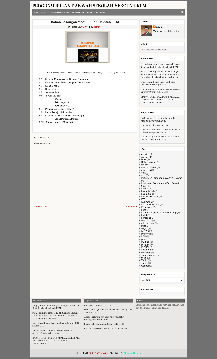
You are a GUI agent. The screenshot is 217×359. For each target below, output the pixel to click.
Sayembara (147, 249)
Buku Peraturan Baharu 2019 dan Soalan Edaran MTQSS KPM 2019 (160, 130)
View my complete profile (166, 31)
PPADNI (145, 247)
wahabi (145, 265)
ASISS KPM (146, 156)
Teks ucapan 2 (62, 106)
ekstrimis (146, 170)
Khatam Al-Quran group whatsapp (159, 212)
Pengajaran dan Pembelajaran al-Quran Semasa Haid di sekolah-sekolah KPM (160, 65)
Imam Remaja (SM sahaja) (58, 112)
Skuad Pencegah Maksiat (66, 119)
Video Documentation (60, 12)
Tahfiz (144, 260)
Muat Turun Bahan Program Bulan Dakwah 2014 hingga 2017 (158, 83)
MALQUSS (146, 220)
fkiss (143, 172)
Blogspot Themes (132, 353)
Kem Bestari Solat (150, 204)
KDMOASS (146, 201)
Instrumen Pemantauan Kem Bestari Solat (160, 184)
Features (44, 12)
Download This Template (97, 12)
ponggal (145, 244)
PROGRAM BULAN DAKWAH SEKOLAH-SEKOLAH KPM (89, 6)
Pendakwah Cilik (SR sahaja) (59, 109)
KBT (143, 199)
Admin (159, 27)
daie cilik (145, 164)
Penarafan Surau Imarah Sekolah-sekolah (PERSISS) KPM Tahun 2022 (161, 90)
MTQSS (145, 231)
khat (143, 209)
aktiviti (144, 154)
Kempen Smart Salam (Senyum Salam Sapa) (67, 82)
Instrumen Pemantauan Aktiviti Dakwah (161, 177)
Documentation (78, 12)
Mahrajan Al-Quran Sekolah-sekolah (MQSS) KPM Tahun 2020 (158, 119)
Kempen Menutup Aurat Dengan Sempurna (66, 79)
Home (36, 12)
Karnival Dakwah (149, 196)
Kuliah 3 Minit (52, 86)
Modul (58, 99)
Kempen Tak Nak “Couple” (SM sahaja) (64, 115)
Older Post (130, 206)
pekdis (144, 239)
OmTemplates (101, 353)
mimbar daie (147, 223)
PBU (143, 236)
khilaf (144, 215)
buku (144, 159)
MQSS (144, 228)
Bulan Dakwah (148, 162)
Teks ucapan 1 (62, 102)
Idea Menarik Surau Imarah (154, 125)
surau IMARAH (148, 255)
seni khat (146, 252)
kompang (146, 217)
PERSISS (145, 241)
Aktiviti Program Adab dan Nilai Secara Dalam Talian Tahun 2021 (160, 138)
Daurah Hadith (149, 167)
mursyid (145, 233)
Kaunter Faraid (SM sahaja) (59, 122)
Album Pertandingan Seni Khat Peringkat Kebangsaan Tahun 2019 (104, 318)
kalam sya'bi (147, 193)
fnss (143, 175)
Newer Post (41, 206)
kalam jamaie (148, 191)
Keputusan (146, 207)
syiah (144, 257)
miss (143, 225)
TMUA (144, 262)
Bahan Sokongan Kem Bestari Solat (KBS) (104, 324)
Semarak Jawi (52, 92)
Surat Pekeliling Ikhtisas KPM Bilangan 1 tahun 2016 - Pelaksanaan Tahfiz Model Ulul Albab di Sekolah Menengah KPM (160, 74)
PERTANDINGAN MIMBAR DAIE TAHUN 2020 (106, 328)
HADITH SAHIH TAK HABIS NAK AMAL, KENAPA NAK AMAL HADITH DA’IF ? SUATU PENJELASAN (160, 99)
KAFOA (144, 188)
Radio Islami (51, 89)
